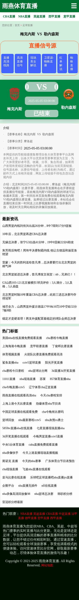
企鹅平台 (8, 485)
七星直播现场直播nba (50, 428)
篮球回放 (8, 420)
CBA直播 (52, 513)
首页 (17, 25)
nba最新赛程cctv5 (29, 420)
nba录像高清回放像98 (16, 493)
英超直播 (39, 513)
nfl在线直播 (49, 485)
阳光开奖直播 (54, 362)
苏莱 (43, 379)
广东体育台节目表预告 (60, 461)
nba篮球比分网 (37, 370)
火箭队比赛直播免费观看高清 (43, 354)
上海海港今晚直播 (14, 346)
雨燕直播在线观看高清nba (19, 395)
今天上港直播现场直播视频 (40, 452)
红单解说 (60, 63)
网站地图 (47, 565)
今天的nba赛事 (31, 461)
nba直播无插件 (27, 485)
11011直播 (8, 379)
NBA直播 (26, 513)
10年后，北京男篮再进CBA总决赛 (24, 234)
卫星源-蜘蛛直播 (49, 61)
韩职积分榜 (65, 493)
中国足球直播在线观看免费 (20, 411)
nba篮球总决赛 (43, 493)
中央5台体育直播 (13, 444)
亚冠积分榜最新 (12, 502)
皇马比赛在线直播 (14, 477)
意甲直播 (43, 518)
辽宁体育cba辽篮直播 (42, 387)
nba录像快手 (10, 452)
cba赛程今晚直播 (57, 338)
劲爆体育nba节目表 (48, 403)
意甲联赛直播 (39, 346)
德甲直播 (31, 518)
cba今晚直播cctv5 (13, 387)
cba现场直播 (10, 469)
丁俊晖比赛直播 (62, 346)
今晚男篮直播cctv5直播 (48, 436)
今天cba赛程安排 (51, 395)
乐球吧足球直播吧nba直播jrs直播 (51, 477)
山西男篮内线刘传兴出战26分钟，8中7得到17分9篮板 (37, 225)
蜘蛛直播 (71, 63)
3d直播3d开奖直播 (63, 370)
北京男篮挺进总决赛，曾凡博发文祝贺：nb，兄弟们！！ (39, 274)
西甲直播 (56, 518)
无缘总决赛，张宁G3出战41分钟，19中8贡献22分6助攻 (38, 242)
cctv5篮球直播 (32, 362)
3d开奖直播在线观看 (15, 436)
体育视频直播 (11, 354)
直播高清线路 (6, 61)
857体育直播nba (60, 379)
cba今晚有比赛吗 (53, 411)
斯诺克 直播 (10, 461)
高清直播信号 (20, 61)
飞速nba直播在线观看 (36, 469)
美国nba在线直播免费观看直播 (22, 338)
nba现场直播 (28, 379)
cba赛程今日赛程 (13, 370)
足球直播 (28, 25)
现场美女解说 (33, 61)
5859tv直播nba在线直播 (17, 428)
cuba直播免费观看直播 (43, 444)
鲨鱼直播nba (10, 362)
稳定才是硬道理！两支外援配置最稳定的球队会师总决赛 (39, 318)
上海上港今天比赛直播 (17, 403)
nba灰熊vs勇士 (54, 420)
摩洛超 (28, 141)
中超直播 (65, 513)
